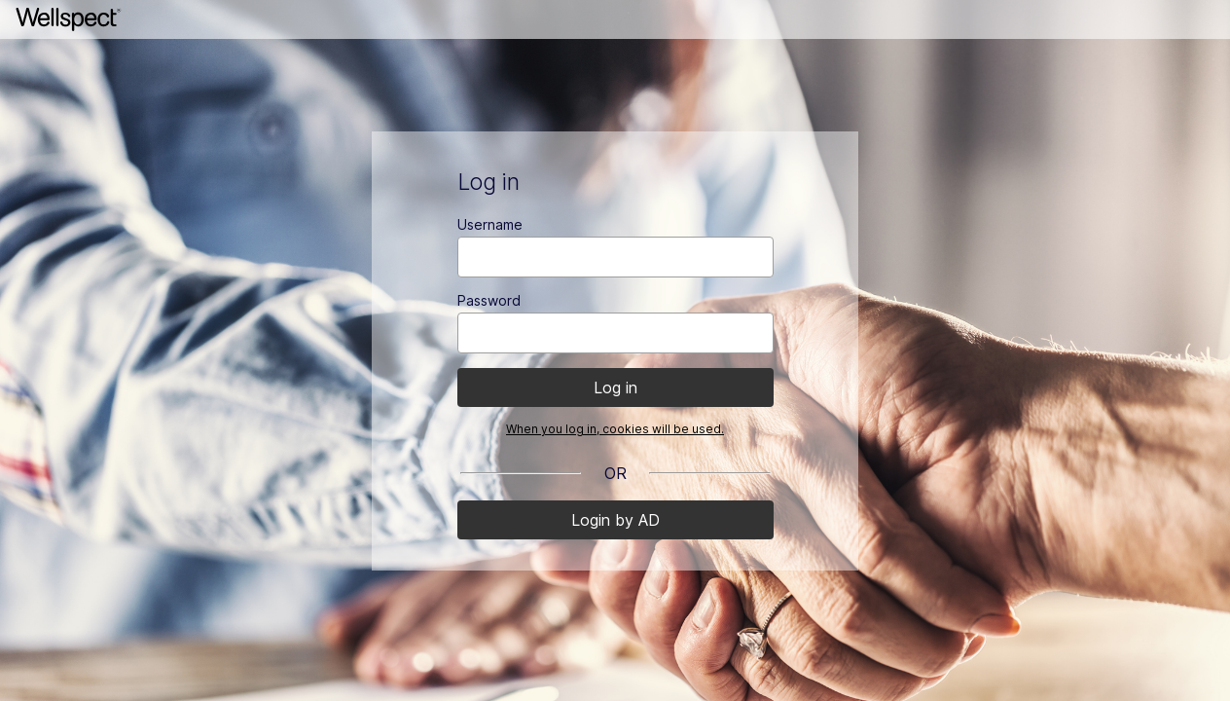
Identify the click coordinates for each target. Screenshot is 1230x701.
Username (490, 224)
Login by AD (615, 520)
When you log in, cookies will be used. (615, 429)
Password (489, 300)
